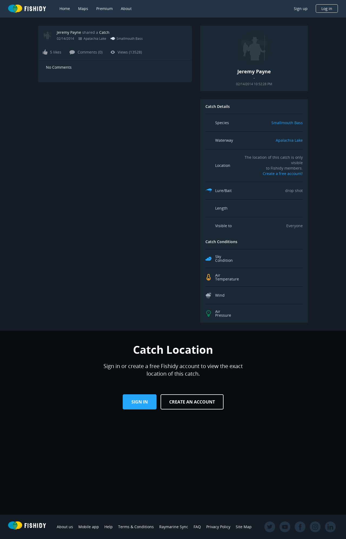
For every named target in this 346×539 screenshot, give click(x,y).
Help (108, 526)
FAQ (197, 526)
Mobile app (88, 526)
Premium (104, 8)
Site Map (244, 526)
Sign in (139, 402)
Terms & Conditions (136, 526)
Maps (83, 8)
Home (64, 8)
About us (65, 526)
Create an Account (192, 402)
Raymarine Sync (173, 526)
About (126, 8)
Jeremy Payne (69, 32)
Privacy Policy (218, 526)
